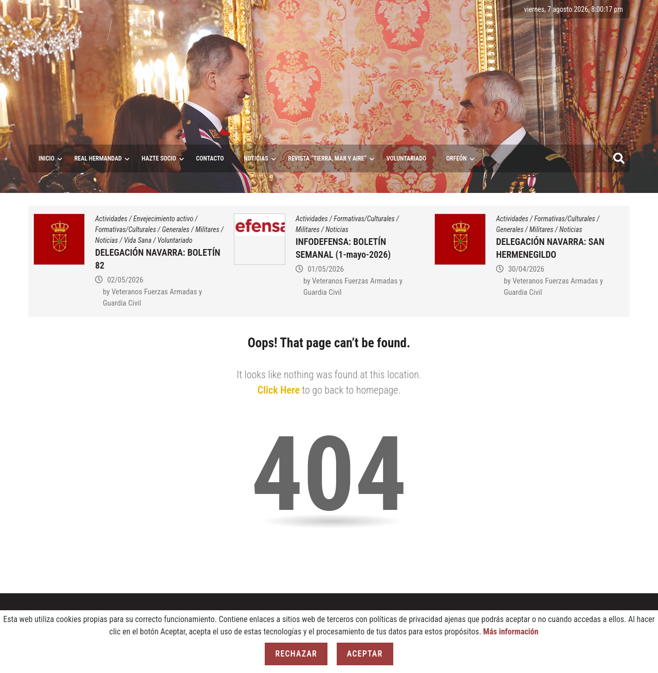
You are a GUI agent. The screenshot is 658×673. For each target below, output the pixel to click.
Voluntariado (174, 240)
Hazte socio (159, 158)
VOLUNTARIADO (407, 158)
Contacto (210, 158)
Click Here (279, 390)
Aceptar (365, 654)
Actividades (111, 219)
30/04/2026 (526, 269)
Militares (207, 229)
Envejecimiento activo (163, 219)
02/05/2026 (125, 280)
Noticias (256, 158)
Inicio (46, 158)
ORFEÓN (456, 158)
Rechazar (296, 654)
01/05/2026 (325, 269)
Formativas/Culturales (125, 229)
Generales (175, 229)
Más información (511, 631)
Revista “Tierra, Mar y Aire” (327, 158)
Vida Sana (138, 240)
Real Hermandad (98, 158)
